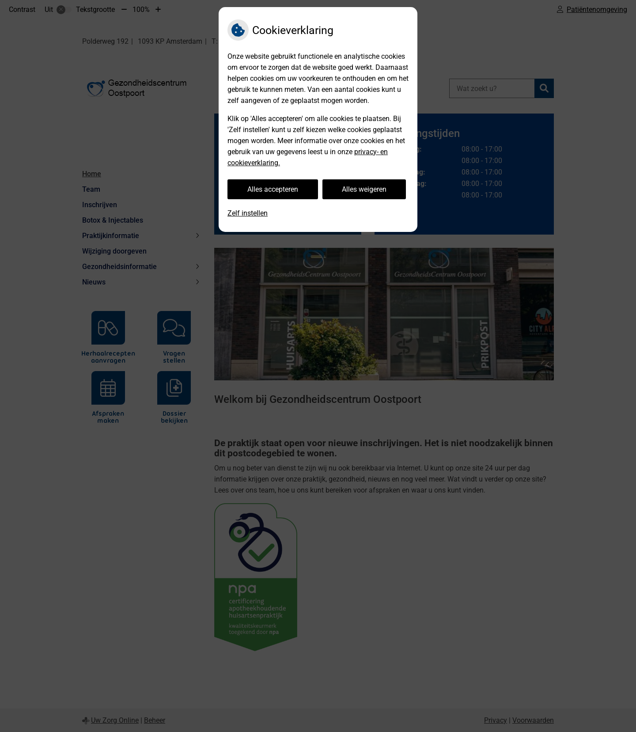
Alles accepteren (272, 189)
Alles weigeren (364, 189)
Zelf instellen (247, 213)
